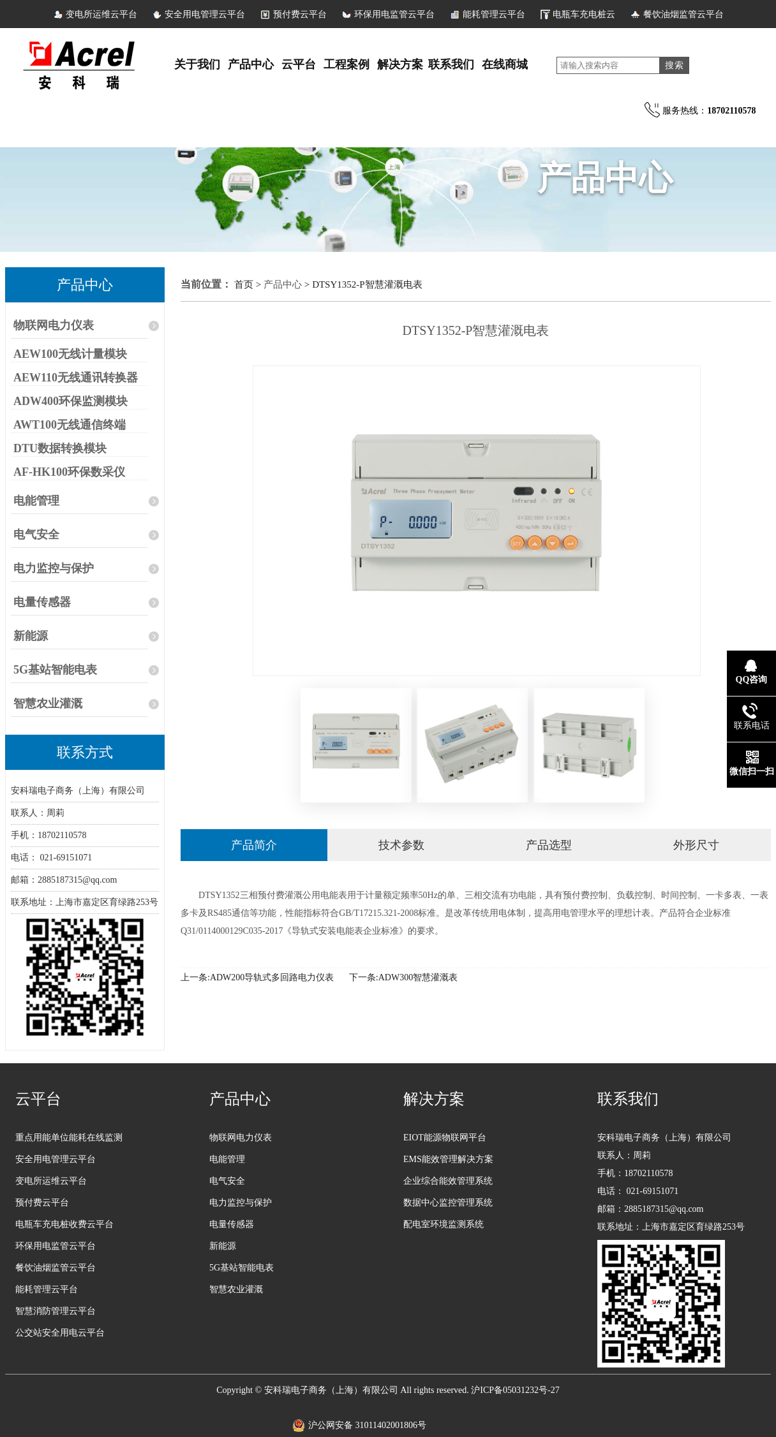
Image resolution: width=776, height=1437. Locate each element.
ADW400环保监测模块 (70, 401)
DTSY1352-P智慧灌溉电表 (367, 284)
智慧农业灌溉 (47, 703)
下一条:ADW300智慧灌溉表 (403, 977)
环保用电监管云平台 (394, 14)
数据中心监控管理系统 (448, 1202)
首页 (245, 284)
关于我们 (197, 64)
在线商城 (505, 64)
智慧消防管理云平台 (55, 1311)
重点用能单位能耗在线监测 (69, 1137)
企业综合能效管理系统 (448, 1181)
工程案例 (346, 64)
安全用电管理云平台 (205, 14)
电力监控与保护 (53, 568)
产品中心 (251, 64)
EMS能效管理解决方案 (448, 1159)
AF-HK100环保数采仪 (69, 472)
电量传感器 (42, 602)
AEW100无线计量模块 (70, 354)
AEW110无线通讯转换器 (75, 377)
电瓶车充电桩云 (584, 14)
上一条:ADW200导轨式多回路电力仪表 (257, 977)
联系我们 (451, 64)
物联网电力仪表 (53, 325)
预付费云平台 (300, 14)
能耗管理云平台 (494, 14)
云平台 (298, 64)
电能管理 (36, 500)
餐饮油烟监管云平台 (683, 14)
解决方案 (400, 64)
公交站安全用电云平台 (60, 1333)
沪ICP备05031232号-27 (515, 1390)
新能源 (30, 636)
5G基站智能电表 (55, 669)
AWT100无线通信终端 (69, 424)
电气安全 (36, 534)
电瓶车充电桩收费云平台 (64, 1224)
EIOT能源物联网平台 (444, 1137)
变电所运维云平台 (101, 14)
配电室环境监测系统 (443, 1224)
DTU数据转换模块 (60, 448)
